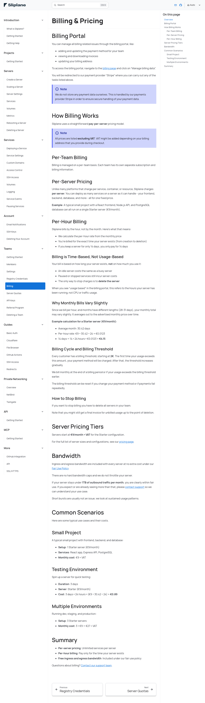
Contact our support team (96, 665)
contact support (134, 487)
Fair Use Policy (60, 468)
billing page (109, 68)
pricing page (126, 441)
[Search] (80, 5)
